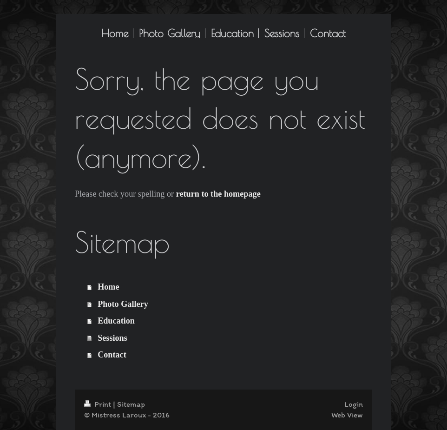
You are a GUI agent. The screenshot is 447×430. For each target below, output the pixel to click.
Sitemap (131, 404)
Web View (347, 414)
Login (353, 404)
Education (116, 320)
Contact (112, 354)
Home (108, 286)
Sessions (112, 338)
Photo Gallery (123, 304)
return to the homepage (218, 193)
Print (98, 404)
